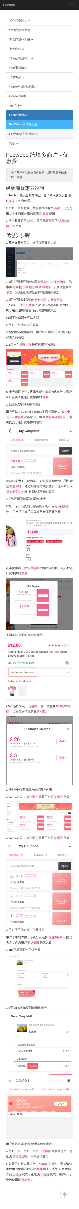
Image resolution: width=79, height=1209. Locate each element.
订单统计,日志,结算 (23, 86)
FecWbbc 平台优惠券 (23, 134)
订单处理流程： (21, 58)
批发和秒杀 (18, 49)
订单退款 (16, 77)
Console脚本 (19, 96)
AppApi (15, 105)
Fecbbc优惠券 (20, 115)
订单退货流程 (19, 67)
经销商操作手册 (21, 30)
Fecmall (9, 5)
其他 (13, 143)
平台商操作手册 (21, 39)
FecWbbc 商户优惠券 (23, 124)
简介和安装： (19, 20)
